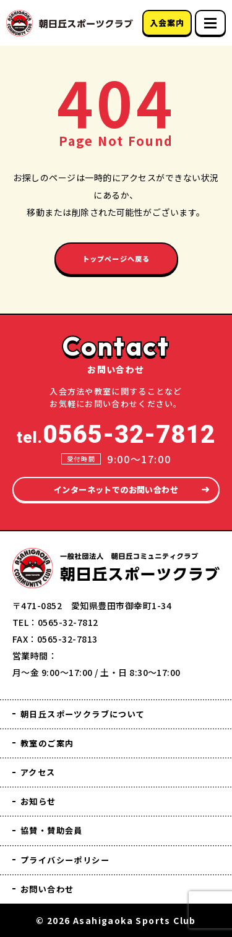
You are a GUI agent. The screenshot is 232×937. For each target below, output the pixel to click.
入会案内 (167, 22)
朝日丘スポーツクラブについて (92, 706)
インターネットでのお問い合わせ (115, 480)
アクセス (40, 767)
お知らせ (40, 797)
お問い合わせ (51, 888)
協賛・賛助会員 (56, 827)
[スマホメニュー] (210, 23)
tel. (116, 425)
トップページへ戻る (116, 261)
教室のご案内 (51, 736)
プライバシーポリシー (71, 858)
